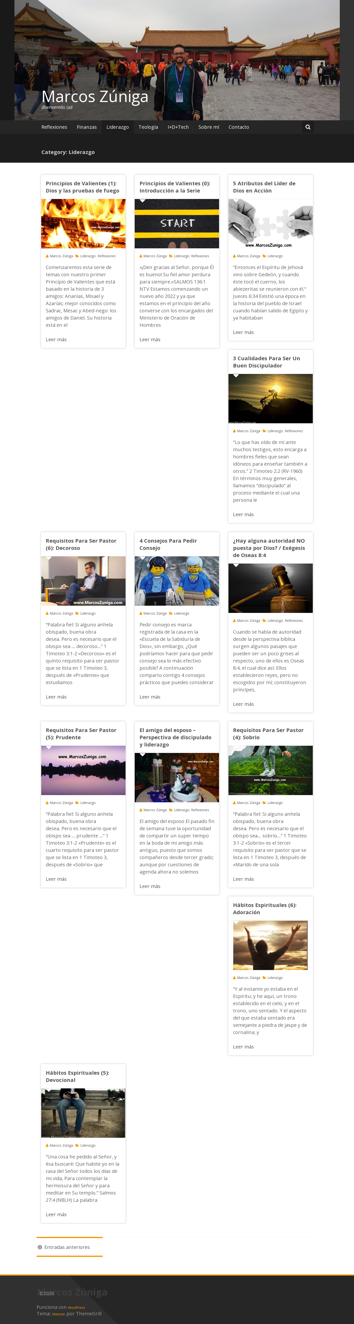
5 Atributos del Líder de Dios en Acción (264, 187)
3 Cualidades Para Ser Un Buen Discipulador (266, 361)
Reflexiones (54, 127)
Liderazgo (118, 127)
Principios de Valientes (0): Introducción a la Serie (175, 187)
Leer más (56, 339)
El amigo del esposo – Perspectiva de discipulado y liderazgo (175, 737)
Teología (148, 127)
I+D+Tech (178, 127)
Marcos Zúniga (95, 96)
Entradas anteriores (63, 1247)
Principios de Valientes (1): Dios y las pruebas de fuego (82, 187)
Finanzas (87, 127)
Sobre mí (209, 127)
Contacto (239, 127)
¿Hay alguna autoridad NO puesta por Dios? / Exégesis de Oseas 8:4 (269, 548)
